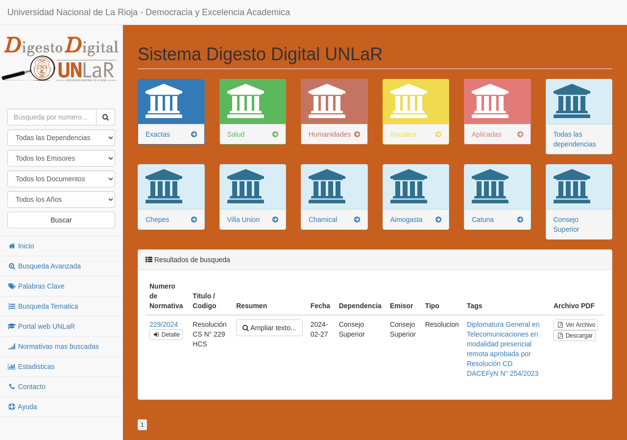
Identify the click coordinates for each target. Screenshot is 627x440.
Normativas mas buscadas (53, 346)
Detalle (166, 334)
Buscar (61, 220)
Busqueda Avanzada (44, 266)
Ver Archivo (575, 324)
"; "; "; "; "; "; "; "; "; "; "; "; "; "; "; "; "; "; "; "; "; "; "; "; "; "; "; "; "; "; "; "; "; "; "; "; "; (61, 199)
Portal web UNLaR (41, 326)
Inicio (20, 246)
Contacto (26, 387)
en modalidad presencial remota (502, 344)
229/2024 (163, 324)
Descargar (574, 335)
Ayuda (22, 407)
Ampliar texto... (269, 328)
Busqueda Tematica (42, 306)
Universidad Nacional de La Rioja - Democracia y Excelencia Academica (148, 12)
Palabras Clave (36, 286)
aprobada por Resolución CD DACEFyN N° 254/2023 (502, 363)
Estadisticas (31, 366)
